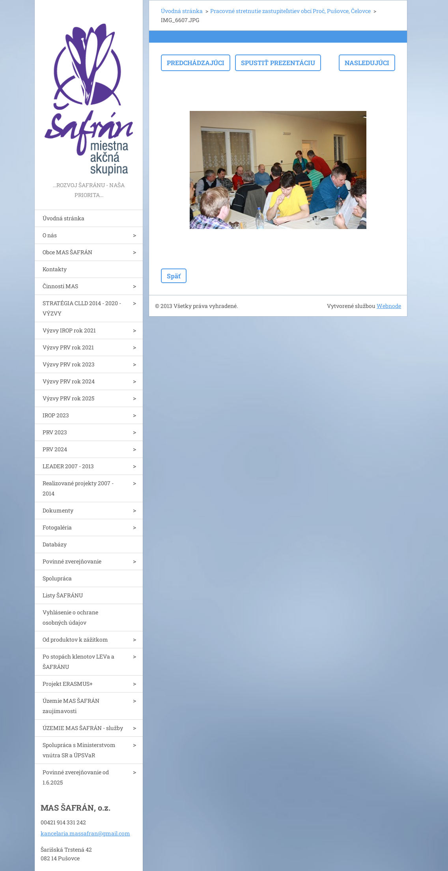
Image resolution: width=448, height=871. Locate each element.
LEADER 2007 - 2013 (68, 466)
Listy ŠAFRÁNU (63, 595)
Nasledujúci (367, 62)
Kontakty (55, 269)
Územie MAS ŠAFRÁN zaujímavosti (71, 706)
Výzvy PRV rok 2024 (69, 381)
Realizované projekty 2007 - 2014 (78, 488)
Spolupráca (57, 578)
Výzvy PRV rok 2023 (69, 364)
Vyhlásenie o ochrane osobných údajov (70, 617)
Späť (174, 276)
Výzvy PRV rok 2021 (68, 347)
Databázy (55, 544)
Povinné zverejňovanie (72, 561)
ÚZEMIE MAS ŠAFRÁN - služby (83, 728)
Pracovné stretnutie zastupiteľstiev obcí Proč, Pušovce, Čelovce (290, 11)
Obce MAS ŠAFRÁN (67, 252)
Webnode (389, 306)
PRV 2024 (55, 449)
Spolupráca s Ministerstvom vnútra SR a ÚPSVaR (79, 750)
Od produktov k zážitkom (75, 639)
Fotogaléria (57, 527)
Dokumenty (58, 510)
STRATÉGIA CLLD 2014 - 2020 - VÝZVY (82, 308)
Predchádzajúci (195, 62)
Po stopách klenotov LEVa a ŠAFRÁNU (78, 661)
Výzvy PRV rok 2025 (68, 398)
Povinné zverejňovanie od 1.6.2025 (76, 777)
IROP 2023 (56, 415)
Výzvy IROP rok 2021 (69, 330)
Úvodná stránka (63, 218)
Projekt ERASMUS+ (68, 683)
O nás (50, 235)
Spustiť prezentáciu (278, 62)
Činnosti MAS (60, 286)
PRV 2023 (55, 432)
